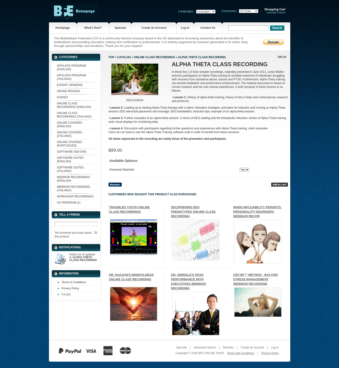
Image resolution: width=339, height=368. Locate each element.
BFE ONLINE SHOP (211, 353)
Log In (185, 27)
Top (111, 57)
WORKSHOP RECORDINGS (75, 196)
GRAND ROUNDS (68, 91)
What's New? (93, 27)
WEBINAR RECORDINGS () (73, 179)
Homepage (62, 27)
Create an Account (153, 27)
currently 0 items (275, 11)
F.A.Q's (66, 294)
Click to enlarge (134, 99)
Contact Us (207, 27)
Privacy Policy (70, 288)
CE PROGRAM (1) (69, 202)
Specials (120, 27)
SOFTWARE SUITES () (70, 159)
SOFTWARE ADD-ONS (72, 151)
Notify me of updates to (83, 257)
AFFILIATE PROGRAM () (71, 67)
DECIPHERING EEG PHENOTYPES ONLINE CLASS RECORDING (193, 211)
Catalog (124, 57)
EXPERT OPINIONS (70, 85)
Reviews (228, 347)
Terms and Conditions (240, 353)
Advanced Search (205, 347)
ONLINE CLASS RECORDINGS (154, 57)
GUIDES (62, 97)
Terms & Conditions (74, 282)
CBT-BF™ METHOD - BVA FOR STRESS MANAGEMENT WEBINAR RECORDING (255, 279)
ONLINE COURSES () (69, 124)
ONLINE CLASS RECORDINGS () (74, 105)
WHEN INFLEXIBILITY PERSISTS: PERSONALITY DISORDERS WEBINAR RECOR (257, 211)
